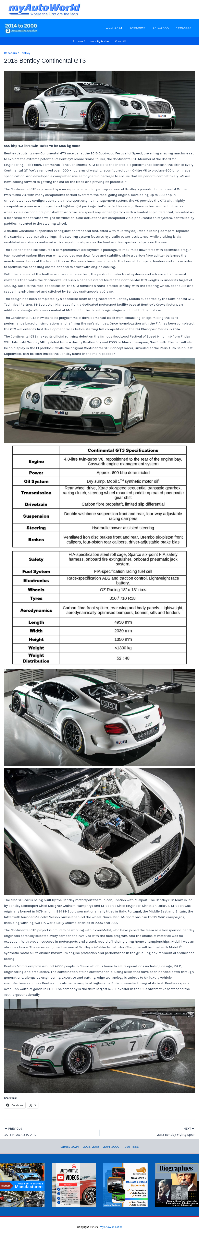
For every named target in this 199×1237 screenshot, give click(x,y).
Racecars (10, 53)
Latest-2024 (116, 28)
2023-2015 (140, 28)
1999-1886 (184, 28)
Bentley (25, 53)
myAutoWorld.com (111, 1226)
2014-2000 (162, 28)
